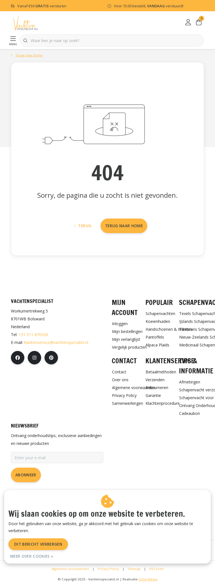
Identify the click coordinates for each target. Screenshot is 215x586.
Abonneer (25, 474)
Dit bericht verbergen (38, 544)
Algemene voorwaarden (70, 569)
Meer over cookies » (31, 556)
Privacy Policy (108, 569)
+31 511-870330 (33, 334)
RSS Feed (156, 569)
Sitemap (134, 569)
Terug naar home (124, 225)
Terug (82, 225)
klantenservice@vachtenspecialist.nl (56, 342)
